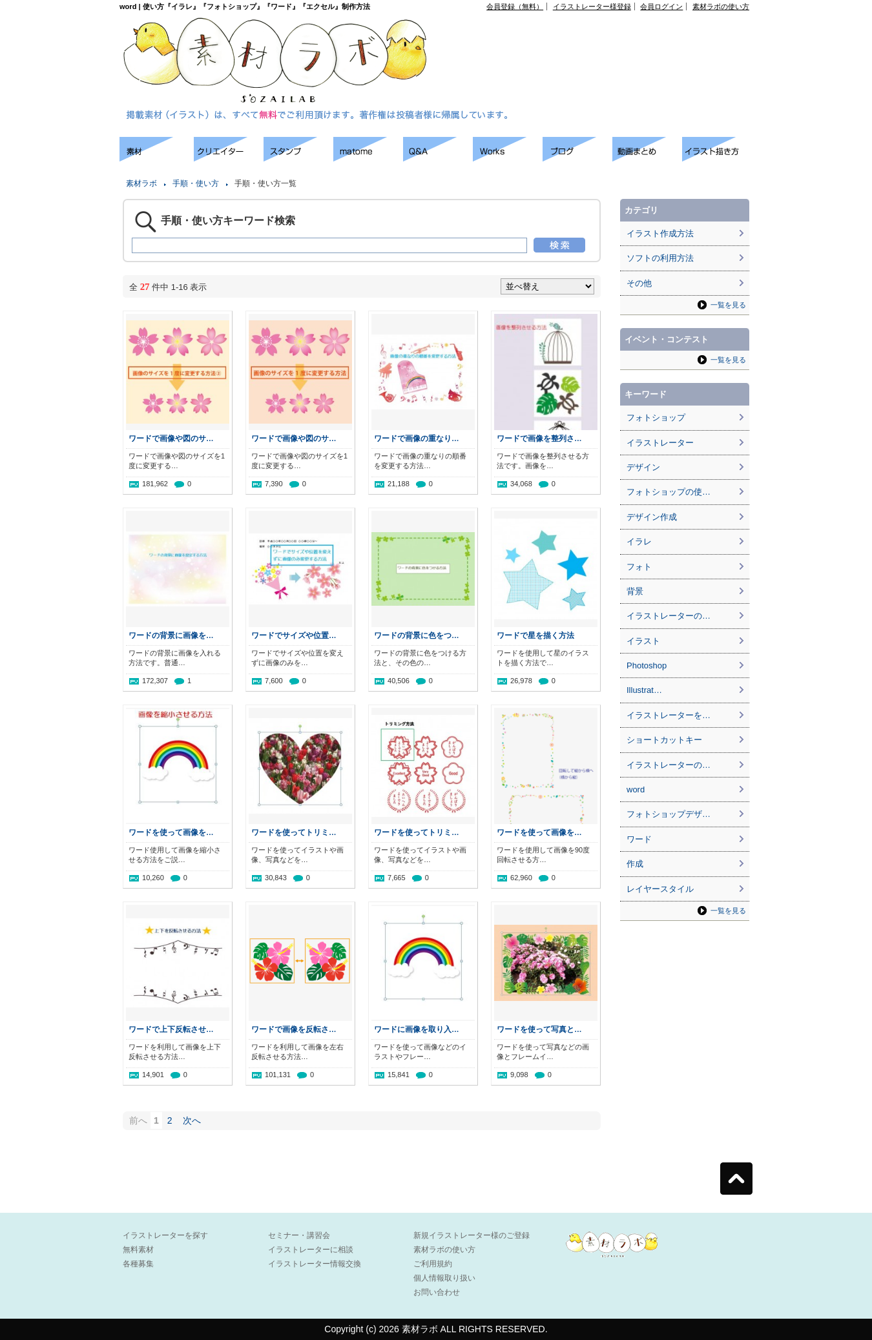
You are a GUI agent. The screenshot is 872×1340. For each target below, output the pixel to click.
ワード (639, 839)
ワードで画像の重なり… (416, 438)
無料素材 (138, 1249)
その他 (639, 283)
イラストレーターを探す (165, 1235)
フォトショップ (656, 417)
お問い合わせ (436, 1292)
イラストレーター (660, 443)
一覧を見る (728, 305)
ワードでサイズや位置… (294, 635)
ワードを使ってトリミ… (294, 832)
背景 (635, 591)
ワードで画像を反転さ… (294, 1029)
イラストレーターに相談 (310, 1249)
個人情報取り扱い (444, 1278)
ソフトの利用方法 (660, 258)
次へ (192, 1120)
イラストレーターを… (669, 715)
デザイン (643, 467)
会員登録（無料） (514, 6)
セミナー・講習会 (299, 1235)
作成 (635, 864)
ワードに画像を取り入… (416, 1029)
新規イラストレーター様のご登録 (471, 1235)
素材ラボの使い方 (720, 6)
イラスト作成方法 (660, 233)
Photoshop (647, 665)
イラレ (639, 541)
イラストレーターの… (669, 616)
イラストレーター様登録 (592, 6)
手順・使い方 (195, 183)
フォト (639, 567)
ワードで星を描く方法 (535, 635)
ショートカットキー (664, 740)
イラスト (643, 641)
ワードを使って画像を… (171, 832)
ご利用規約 (432, 1263)
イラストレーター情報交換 (314, 1263)
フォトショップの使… (669, 492)
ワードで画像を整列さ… (539, 438)
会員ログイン (661, 6)
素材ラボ (141, 183)
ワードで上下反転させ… (171, 1029)
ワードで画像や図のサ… (171, 438)
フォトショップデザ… (669, 814)
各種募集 (138, 1263)
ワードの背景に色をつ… (416, 635)
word (636, 789)
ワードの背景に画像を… (171, 635)
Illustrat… (644, 690)
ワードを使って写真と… (539, 1029)
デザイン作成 (652, 517)
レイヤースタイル (660, 889)
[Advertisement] (58, 329)
